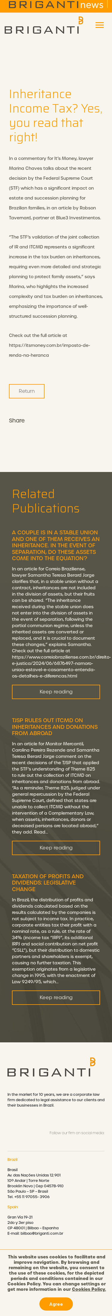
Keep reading (56, 700)
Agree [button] (56, 1304)
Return (27, 391)
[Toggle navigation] (100, 25)
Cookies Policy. (89, 1289)
